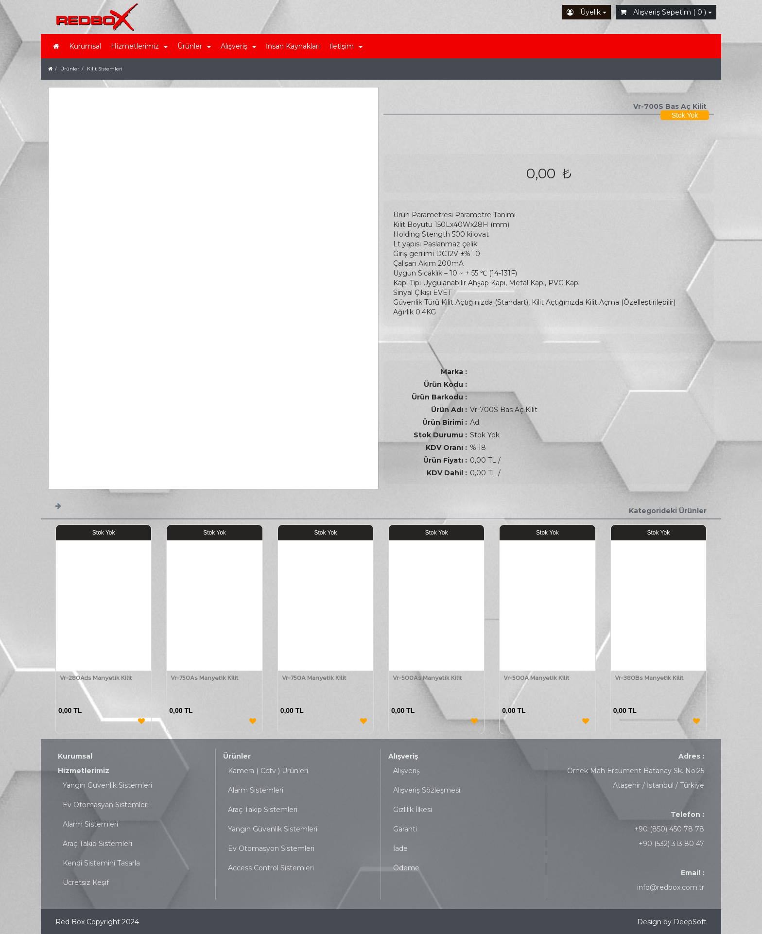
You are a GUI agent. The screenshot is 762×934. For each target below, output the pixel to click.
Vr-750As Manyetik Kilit (204, 677)
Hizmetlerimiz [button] (139, 46)
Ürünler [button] (194, 46)
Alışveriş (403, 756)
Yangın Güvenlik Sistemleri (272, 829)
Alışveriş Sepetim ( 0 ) (666, 12)
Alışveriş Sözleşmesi (426, 790)
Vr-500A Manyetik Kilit (536, 677)
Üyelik (586, 12)
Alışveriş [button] (238, 46)
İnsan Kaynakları (293, 46)
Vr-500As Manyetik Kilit (427, 677)
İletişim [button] (346, 46)
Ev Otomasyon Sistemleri (271, 848)
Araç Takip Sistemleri (97, 843)
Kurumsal (85, 46)
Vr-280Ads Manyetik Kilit (96, 677)
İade (400, 848)
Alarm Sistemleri (90, 824)
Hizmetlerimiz (83, 770)
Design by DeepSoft (672, 921)
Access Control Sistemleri (271, 868)
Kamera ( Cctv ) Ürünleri (268, 770)
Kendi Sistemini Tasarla (101, 863)
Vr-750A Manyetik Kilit (314, 677)
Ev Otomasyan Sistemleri (106, 804)
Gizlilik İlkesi (412, 809)
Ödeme (406, 868)
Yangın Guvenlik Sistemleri (107, 785)
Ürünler (237, 756)
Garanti (405, 829)
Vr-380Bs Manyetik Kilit (649, 677)
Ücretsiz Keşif (86, 882)
